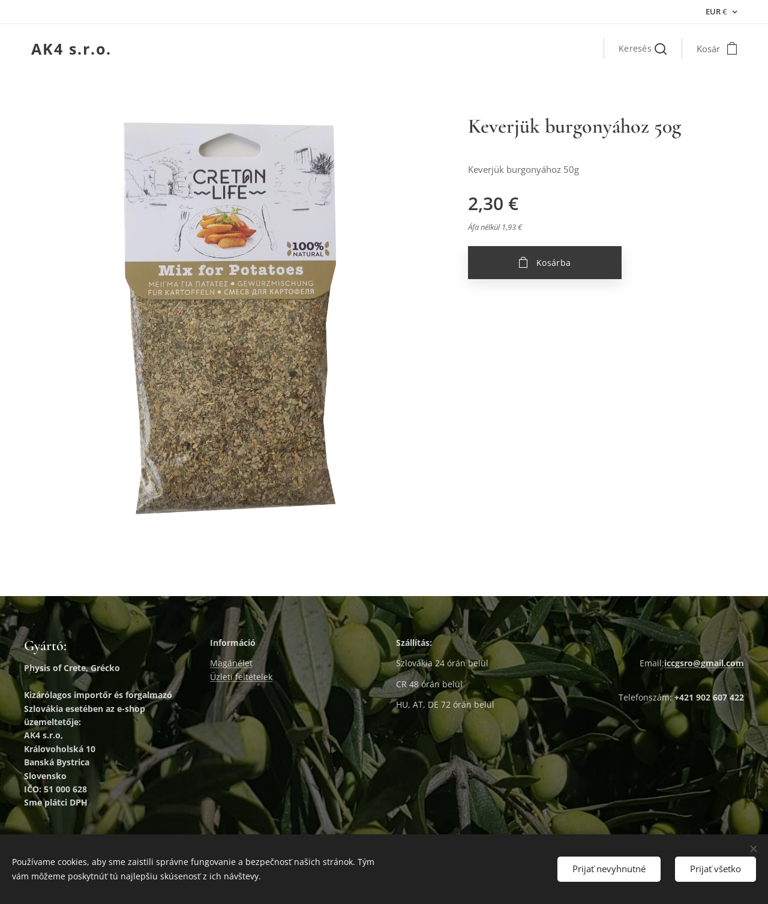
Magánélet (231, 663)
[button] (643, 49)
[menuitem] (527, 49)
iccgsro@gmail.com (704, 663)
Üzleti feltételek (241, 677)
